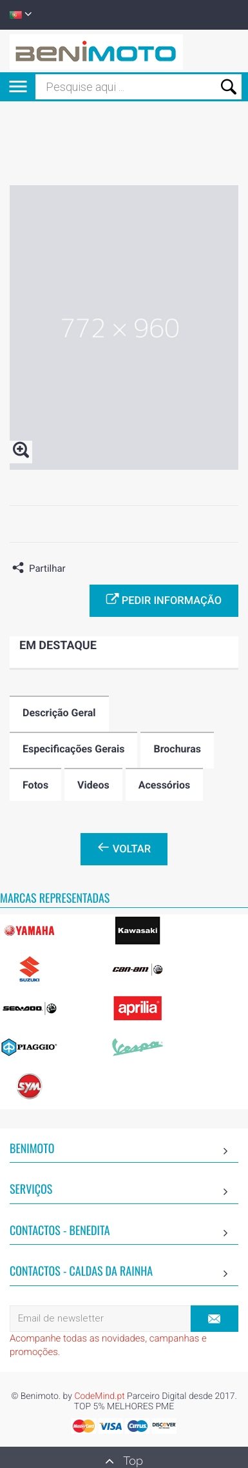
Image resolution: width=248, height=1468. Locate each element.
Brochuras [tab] (177, 749)
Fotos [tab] (35, 785)
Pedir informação (164, 599)
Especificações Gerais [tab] (73, 749)
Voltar (124, 848)
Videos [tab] (93, 785)
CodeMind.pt (99, 1396)
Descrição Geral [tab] (59, 713)
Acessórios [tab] (164, 785)
